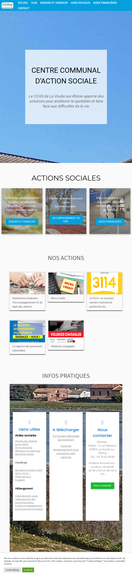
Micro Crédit (58, 298)
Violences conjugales (63, 346)
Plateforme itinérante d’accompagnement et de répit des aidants (27, 302)
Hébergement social (26, 496)
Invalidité (20, 480)
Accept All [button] (28, 570)
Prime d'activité (23, 447)
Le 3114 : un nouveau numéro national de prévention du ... (102, 302)
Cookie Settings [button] (12, 570)
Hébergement (23, 476)
